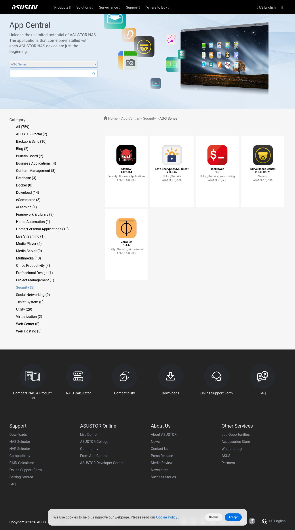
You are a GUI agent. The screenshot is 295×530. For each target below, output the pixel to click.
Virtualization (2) (29, 317)
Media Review (162, 463)
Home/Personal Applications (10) (42, 229)
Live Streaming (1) (30, 236)
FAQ (13, 484)
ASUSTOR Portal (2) (31, 134)
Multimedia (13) (28, 258)
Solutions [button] (84, 7)
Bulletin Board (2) (29, 156)
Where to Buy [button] (157, 7)
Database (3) (26, 178)
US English (266, 7)
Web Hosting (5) (29, 331)
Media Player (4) (29, 244)
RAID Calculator (22, 463)
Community (89, 449)
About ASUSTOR (164, 434)
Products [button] (62, 7)
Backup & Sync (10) (31, 141)
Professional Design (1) (34, 273)
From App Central (94, 456)
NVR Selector (20, 449)
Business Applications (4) (36, 163)
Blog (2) (22, 149)
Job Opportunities (236, 434)
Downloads (18, 434)
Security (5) (25, 287)
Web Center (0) (28, 324)
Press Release (162, 456)
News (155, 442)
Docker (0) (24, 185)
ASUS (226, 456)
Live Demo (88, 434)
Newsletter (159, 470)
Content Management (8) (35, 171)
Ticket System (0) (30, 302)
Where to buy (232, 449)
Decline (214, 517)
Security (149, 118)
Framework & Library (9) (35, 214)
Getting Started (21, 477)
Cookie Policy (167, 517)
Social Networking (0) (33, 295)
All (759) (22, 127)
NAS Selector (20, 442)
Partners (228, 463)
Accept (233, 517)
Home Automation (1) (33, 222)
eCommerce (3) (28, 200)
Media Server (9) (29, 251)
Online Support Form (26, 470)
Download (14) (27, 192)
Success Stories (163, 477)
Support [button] (133, 7)
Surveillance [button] (109, 7)
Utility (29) (24, 309)
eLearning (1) (26, 207)
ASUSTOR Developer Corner (102, 463)
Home (111, 118)
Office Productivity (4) (33, 265)
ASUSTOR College (94, 442)
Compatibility (20, 456)
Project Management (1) (35, 280)
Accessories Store (236, 442)
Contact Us (159, 449)
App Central (130, 118)
